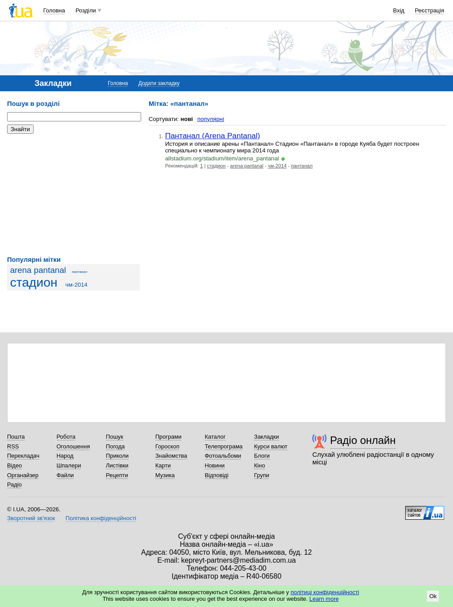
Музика (165, 475)
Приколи (117, 455)
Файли (65, 475)
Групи (261, 475)
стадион (34, 282)
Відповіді (217, 475)
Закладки (266, 436)
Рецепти (117, 475)
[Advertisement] (73, 195)
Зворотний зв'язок (31, 518)
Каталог (215, 436)
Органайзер (22, 475)
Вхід (399, 10)
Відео (14, 465)
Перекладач (23, 455)
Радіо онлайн (363, 440)
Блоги (261, 455)
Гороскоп (167, 446)
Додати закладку (159, 83)
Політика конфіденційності (100, 518)
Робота (66, 436)
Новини (215, 465)
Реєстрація (429, 10)
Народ (65, 455)
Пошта (16, 436)
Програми (168, 436)
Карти (163, 465)
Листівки (117, 465)
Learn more (323, 598)
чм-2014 (76, 284)
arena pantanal (38, 270)
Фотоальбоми (223, 455)
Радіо (14, 484)
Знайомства (171, 455)
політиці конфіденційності (325, 592)
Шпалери (69, 465)
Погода (115, 446)
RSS (13, 446)
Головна (54, 10)
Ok (433, 596)
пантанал (79, 272)
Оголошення (73, 446)
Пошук (114, 436)
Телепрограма (224, 446)
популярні (210, 119)
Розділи (86, 10)
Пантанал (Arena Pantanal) (212, 135)
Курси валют (271, 446)
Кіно (259, 465)
